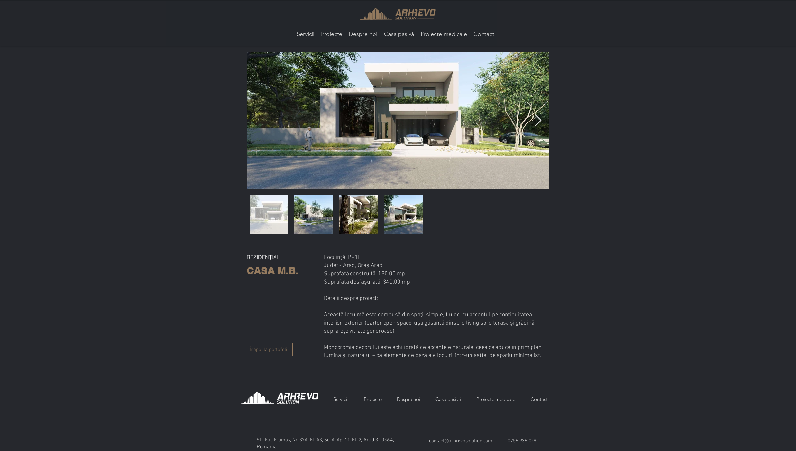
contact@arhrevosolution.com (460, 441)
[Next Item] (538, 120)
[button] (332, 34)
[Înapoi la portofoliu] (270, 349)
